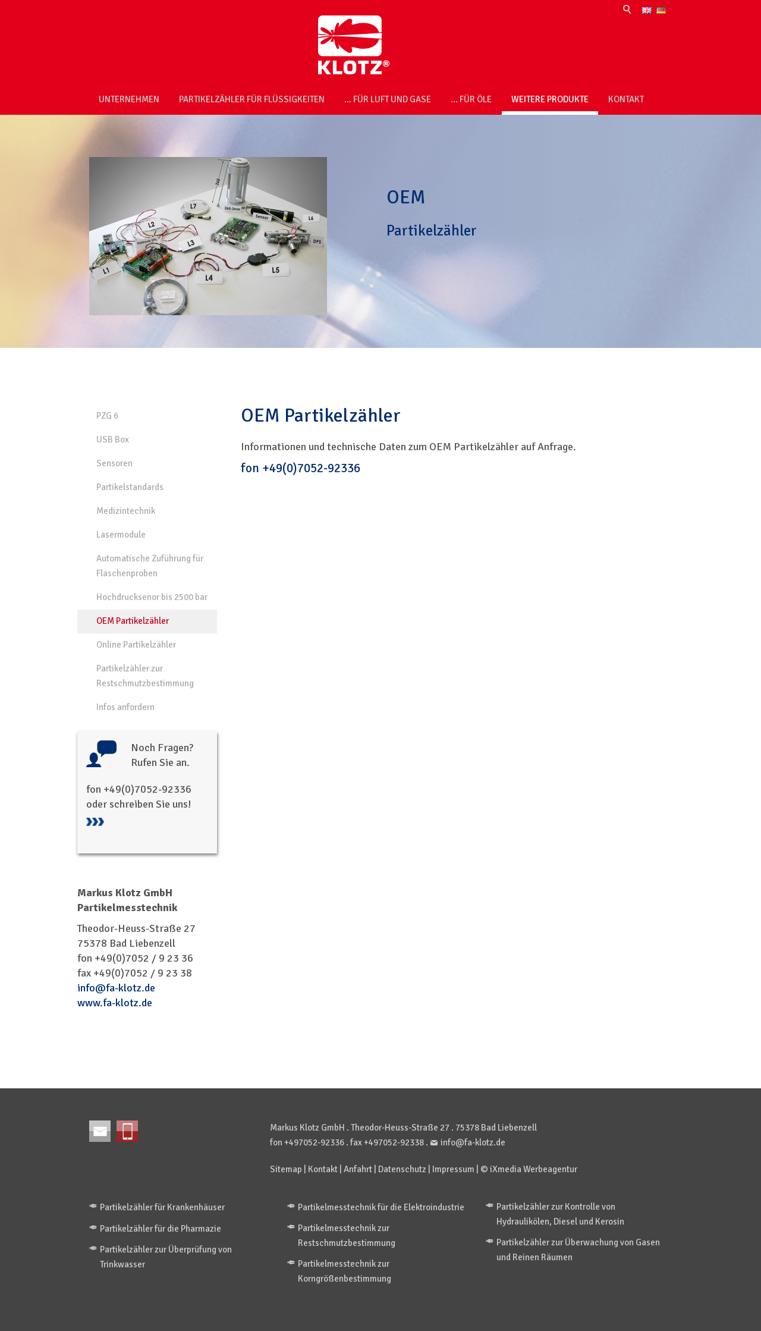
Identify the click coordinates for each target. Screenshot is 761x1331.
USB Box (112, 439)
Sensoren (114, 463)
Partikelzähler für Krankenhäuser (162, 1207)
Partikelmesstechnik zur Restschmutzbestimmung (346, 1235)
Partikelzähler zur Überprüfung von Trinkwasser (166, 1257)
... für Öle (471, 99)
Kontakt (626, 99)
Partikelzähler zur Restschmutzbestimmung (145, 676)
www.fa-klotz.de (114, 1002)
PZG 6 (107, 415)
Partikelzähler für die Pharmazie (160, 1228)
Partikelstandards (129, 487)
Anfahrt (358, 1169)
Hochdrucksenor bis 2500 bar (151, 597)
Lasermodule (121, 534)
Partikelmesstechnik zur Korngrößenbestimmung (344, 1271)
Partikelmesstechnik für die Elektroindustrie (381, 1207)
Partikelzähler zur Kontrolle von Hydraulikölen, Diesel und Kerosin (560, 1214)
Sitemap (286, 1169)
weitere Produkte (550, 99)
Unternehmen (129, 99)
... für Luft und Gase (387, 99)
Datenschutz (402, 1169)
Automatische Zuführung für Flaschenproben (149, 566)
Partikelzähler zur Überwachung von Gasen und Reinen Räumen (578, 1250)
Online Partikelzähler (136, 644)
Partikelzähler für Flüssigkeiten (252, 99)
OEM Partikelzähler (132, 621)
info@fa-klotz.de (116, 987)
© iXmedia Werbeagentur (528, 1169)
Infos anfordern (125, 707)
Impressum (453, 1169)
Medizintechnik (125, 511)
